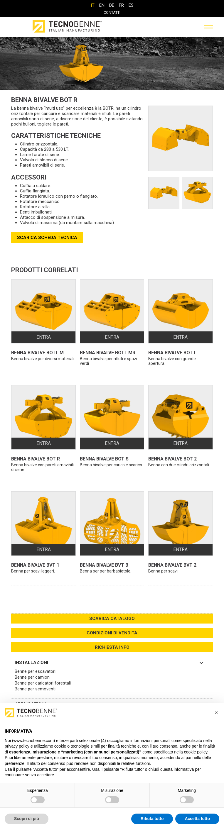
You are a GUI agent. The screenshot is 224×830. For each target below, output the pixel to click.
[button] (216, 712)
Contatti (112, 12)
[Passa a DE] (112, 5)
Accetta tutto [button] (197, 818)
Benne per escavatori (35, 671)
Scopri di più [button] (26, 818)
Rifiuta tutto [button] (152, 818)
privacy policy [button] (17, 746)
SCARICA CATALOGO (112, 618)
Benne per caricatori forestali (43, 683)
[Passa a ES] (131, 5)
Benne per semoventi (35, 689)
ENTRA (43, 337)
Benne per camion (32, 677)
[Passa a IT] (92, 5)
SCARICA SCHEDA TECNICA (47, 237)
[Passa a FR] (121, 5)
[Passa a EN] (102, 5)
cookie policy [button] (195, 752)
